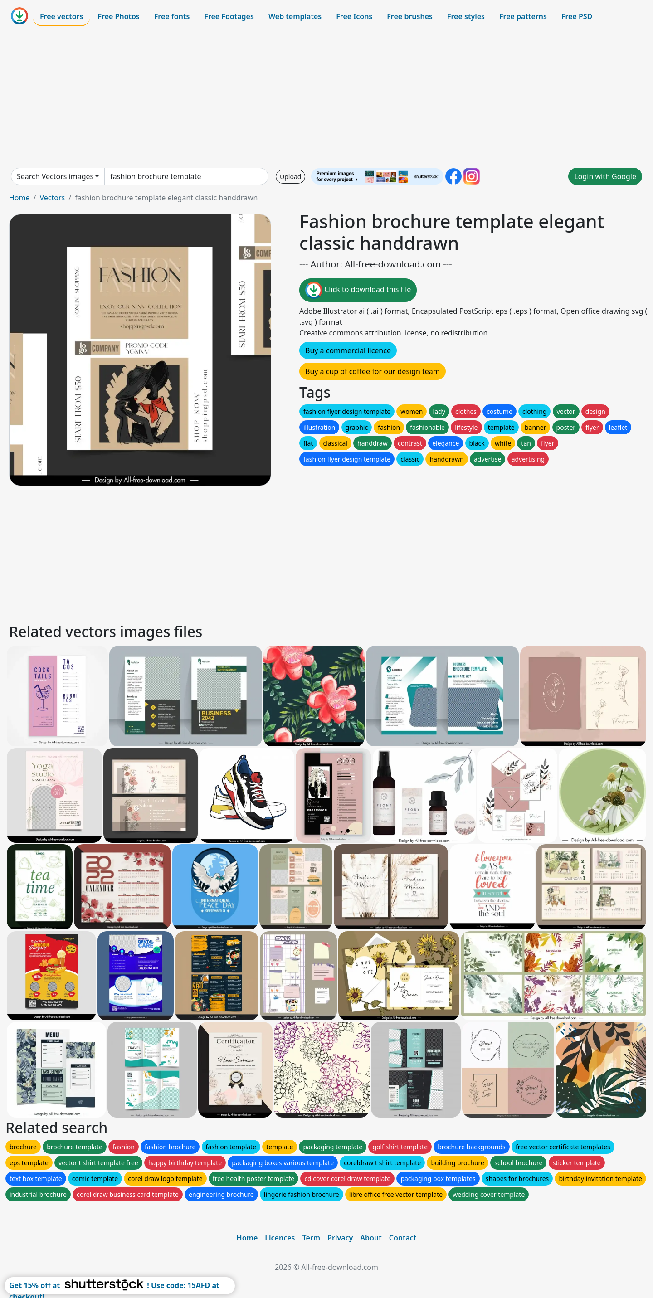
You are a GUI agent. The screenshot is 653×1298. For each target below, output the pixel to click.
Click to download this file (358, 290)
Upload (290, 176)
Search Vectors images (55, 176)
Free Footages (229, 16)
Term (311, 1238)
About (370, 1238)
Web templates (295, 16)
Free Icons (354, 16)
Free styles (466, 16)
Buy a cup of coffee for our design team (372, 371)
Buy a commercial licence (348, 350)
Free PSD (576, 16)
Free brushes (410, 16)
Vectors (52, 198)
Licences (280, 1238)
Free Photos (118, 16)
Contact (403, 1238)
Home (19, 198)
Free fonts (172, 16)
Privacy (340, 1238)
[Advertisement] (326, 97)
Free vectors (61, 16)
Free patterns (523, 16)
